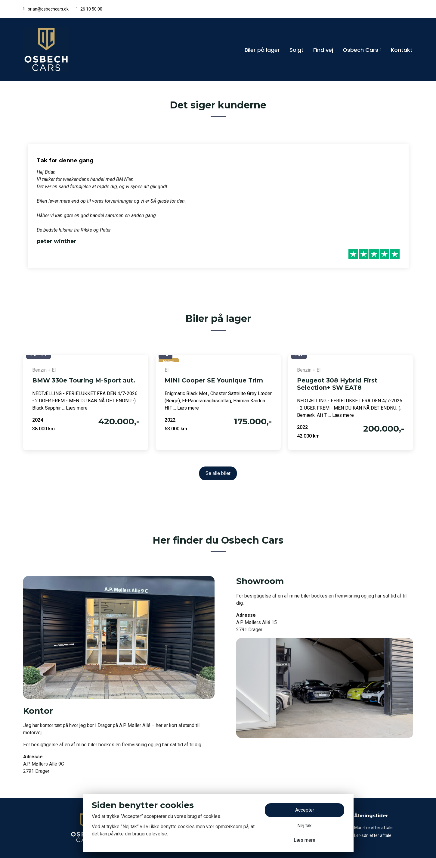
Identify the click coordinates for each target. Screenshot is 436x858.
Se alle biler (218, 473)
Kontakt (402, 50)
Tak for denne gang (65, 160)
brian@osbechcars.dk (48, 9)
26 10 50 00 (91, 9)
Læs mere (304, 840)
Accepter (304, 810)
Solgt (296, 50)
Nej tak (304, 825)
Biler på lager (262, 50)
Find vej (323, 50)
